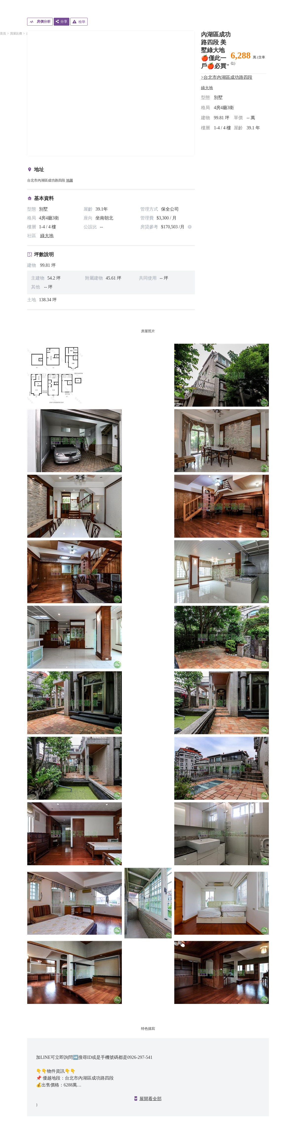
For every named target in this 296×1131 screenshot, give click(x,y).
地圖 (69, 180)
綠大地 (47, 235)
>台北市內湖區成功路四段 (226, 77)
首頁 (3, 33)
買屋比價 (16, 33)
